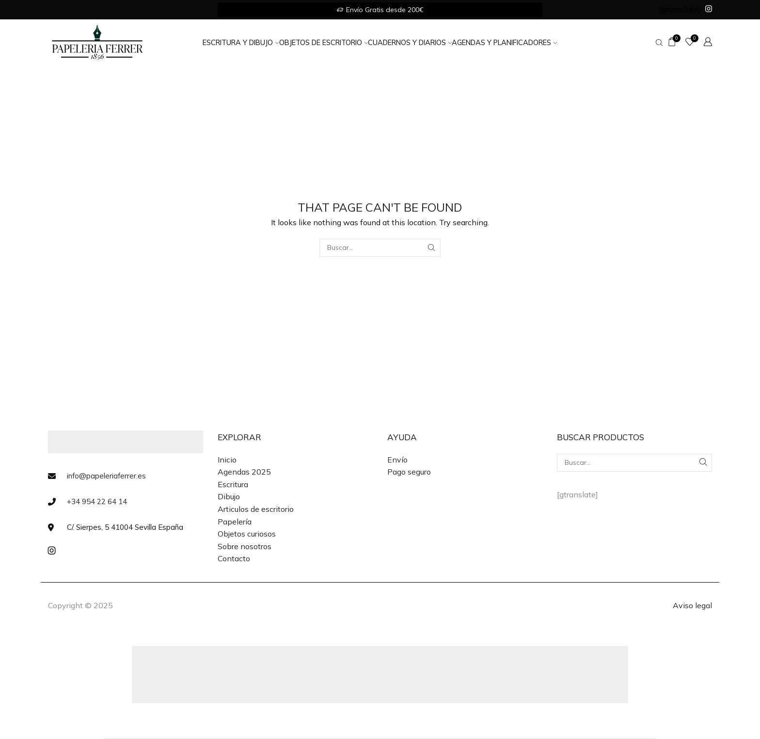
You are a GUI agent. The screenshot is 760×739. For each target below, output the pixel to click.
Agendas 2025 (244, 472)
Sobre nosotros (244, 546)
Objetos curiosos (247, 534)
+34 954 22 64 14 (97, 501)
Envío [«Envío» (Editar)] (397, 459)
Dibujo (229, 496)
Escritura (233, 484)
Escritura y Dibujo (241, 42)
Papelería (235, 521)
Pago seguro (409, 472)
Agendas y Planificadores (504, 42)
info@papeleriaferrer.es (106, 475)
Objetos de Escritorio (323, 42)
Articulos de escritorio (256, 509)
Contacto (234, 558)
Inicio (227, 459)
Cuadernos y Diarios (410, 42)
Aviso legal (692, 605)
